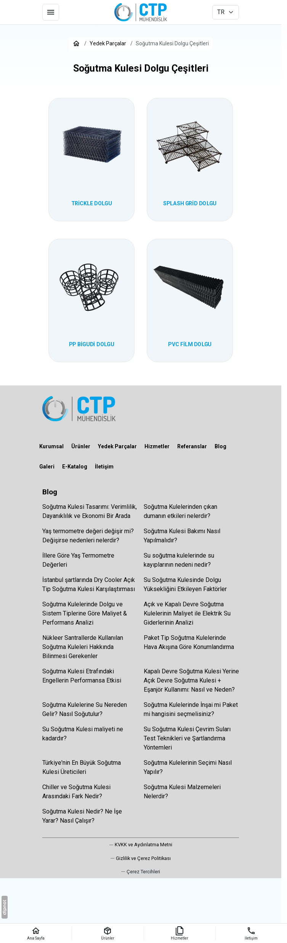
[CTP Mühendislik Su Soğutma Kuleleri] (140, 12)
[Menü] (50, 12)
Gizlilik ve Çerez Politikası (143, 858)
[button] (140, 871)
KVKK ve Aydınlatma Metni (143, 844)
